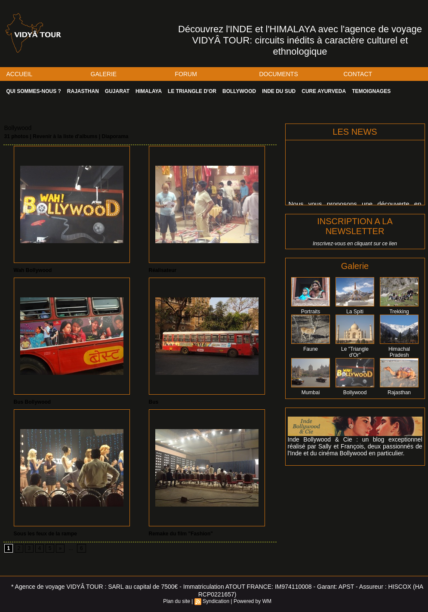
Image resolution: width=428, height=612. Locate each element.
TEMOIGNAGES (371, 91)
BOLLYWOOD (239, 91)
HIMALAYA (148, 91)
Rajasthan (399, 392)
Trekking (399, 312)
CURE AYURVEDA (324, 91)
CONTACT (358, 74)
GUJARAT (117, 91)
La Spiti (354, 312)
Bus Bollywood (32, 402)
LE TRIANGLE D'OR (192, 91)
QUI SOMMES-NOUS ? (33, 91)
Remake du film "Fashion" (181, 534)
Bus (154, 402)
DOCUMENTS (278, 74)
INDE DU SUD (279, 91)
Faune (310, 349)
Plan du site (176, 601)
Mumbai (311, 392)
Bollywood (355, 392)
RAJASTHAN (83, 91)
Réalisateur (163, 270)
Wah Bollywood (33, 270)
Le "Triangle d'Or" (355, 352)
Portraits (310, 312)
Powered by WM (252, 601)
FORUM (186, 74)
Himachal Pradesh (399, 352)
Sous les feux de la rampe (45, 534)
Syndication (216, 601)
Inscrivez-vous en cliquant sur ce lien (355, 244)
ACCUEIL (19, 74)
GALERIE (104, 74)
